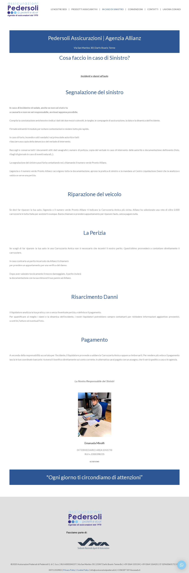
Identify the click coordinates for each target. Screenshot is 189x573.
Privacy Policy (69, 570)
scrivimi (94, 462)
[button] (181, 565)
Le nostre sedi (59, 9)
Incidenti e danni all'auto (94, 76)
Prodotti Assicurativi (84, 9)
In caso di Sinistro (113, 9)
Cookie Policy (83, 570)
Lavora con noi (172, 9)
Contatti (152, 9)
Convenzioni (135, 9)
